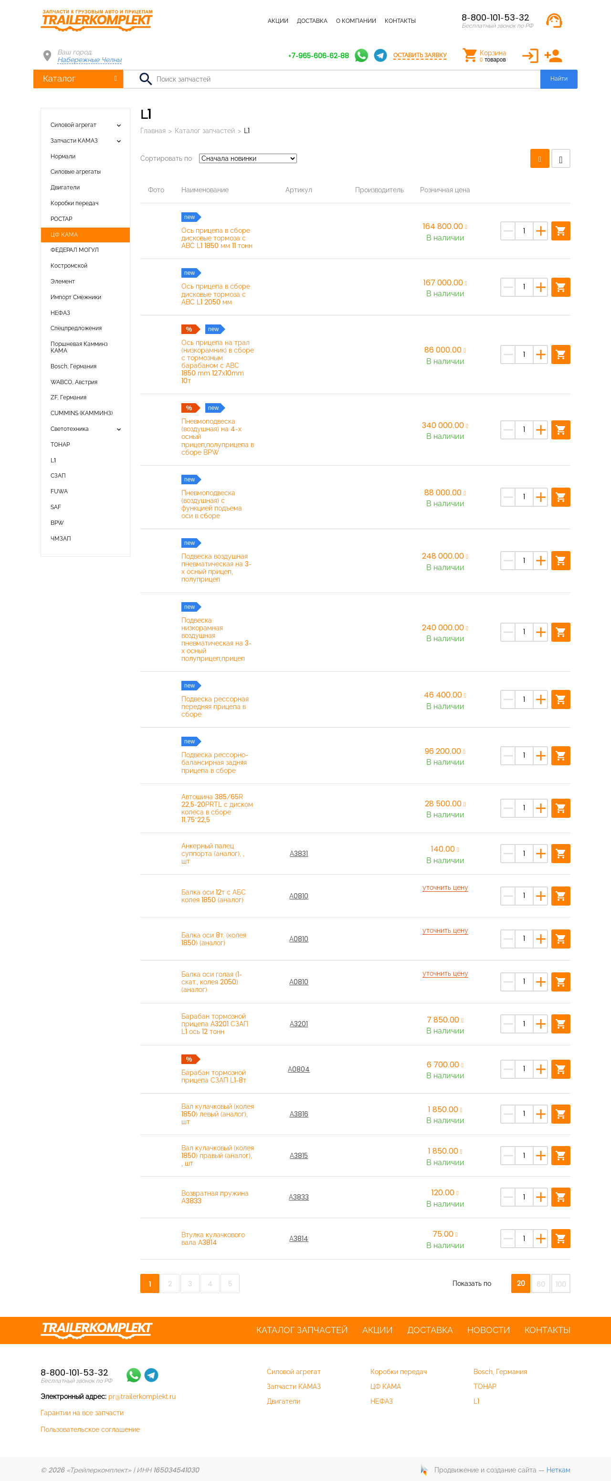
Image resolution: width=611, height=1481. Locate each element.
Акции (278, 21)
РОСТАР (61, 219)
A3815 (299, 1155)
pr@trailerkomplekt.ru (142, 1396)
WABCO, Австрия (74, 382)
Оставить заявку (419, 55)
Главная (153, 131)
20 (521, 1283)
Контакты (400, 21)
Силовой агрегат (73, 125)
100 (561, 1284)
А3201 (299, 1024)
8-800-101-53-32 (495, 17)
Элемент (63, 281)
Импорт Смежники (76, 297)
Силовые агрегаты (76, 171)
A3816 (299, 1114)
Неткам (558, 1470)
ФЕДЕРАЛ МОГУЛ (75, 250)
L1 (53, 460)
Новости (488, 1330)
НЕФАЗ (60, 313)
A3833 (299, 1197)
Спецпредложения (76, 328)
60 (541, 1284)
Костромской (69, 265)
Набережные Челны (89, 59)
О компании (356, 21)
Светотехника (70, 429)
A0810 (298, 896)
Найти (559, 78)
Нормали (63, 156)
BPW (57, 523)
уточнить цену (445, 887)
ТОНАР (60, 444)
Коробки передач (74, 203)
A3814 (298, 1238)
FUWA (59, 491)
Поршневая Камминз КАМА (79, 347)
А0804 (299, 1069)
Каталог (59, 78)
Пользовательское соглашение (90, 1429)
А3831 (299, 853)
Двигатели (65, 187)
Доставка (312, 21)
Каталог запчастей (229, 21)
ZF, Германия (68, 397)
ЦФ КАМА (64, 234)
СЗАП (58, 475)
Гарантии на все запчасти (82, 1413)
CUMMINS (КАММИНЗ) (82, 413)
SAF (56, 507)
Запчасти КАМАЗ (74, 140)
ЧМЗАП (61, 538)
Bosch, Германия (73, 366)
